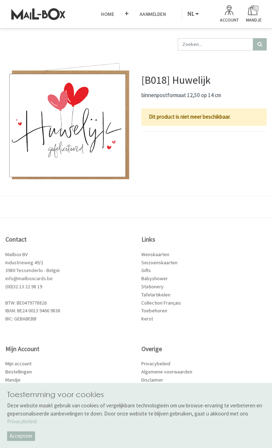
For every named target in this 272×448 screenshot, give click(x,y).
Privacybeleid (155, 363)
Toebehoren (154, 310)
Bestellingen (18, 372)
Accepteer (21, 435)
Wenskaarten (155, 254)
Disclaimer (152, 380)
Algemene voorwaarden (166, 372)
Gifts (146, 270)
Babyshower (154, 278)
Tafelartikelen (155, 294)
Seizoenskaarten (159, 262)
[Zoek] (260, 44)
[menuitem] (107, 14)
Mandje (13, 380)
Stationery (152, 286)
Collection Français (161, 303)
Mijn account (18, 363)
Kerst (147, 319)
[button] (126, 14)
